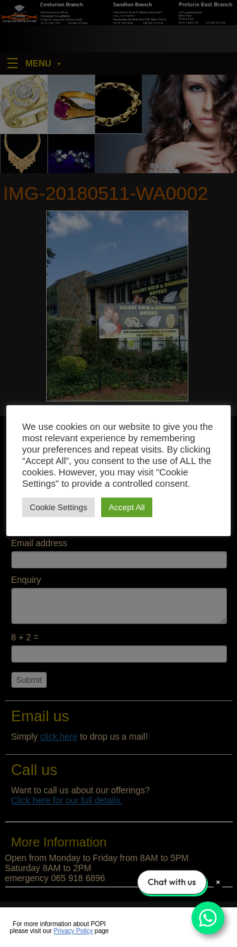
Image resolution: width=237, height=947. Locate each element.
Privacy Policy (73, 930)
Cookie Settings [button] (58, 507)
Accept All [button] (127, 507)
